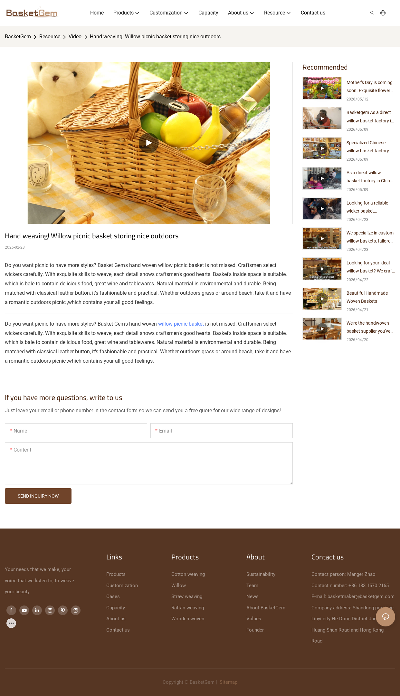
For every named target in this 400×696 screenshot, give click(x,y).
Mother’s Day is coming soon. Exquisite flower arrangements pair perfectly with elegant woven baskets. (370, 87)
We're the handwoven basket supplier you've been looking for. (368, 327)
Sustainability (260, 574)
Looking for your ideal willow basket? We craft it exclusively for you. (370, 267)
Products (116, 574)
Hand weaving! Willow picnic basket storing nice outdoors (155, 36)
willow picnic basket (181, 324)
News (252, 596)
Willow (178, 585)
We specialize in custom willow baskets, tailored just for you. (370, 237)
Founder (255, 630)
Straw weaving (186, 596)
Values (253, 619)
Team (252, 585)
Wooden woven (187, 619)
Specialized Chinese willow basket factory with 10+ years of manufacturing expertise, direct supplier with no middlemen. (371, 147)
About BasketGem (265, 608)
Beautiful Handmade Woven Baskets (367, 297)
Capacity (115, 608)
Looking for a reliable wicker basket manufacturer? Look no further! (370, 207)
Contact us (118, 630)
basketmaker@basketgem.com (361, 596)
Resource (49, 36)
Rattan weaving (187, 608)
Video (75, 36)
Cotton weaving (188, 574)
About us (116, 619)
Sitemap (227, 682)
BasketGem (18, 36)
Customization (122, 585)
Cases (113, 596)
